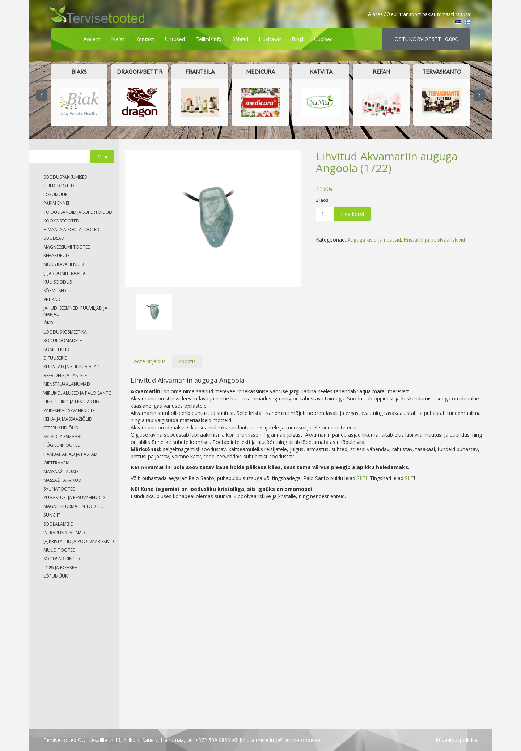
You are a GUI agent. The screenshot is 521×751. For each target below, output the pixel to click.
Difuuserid (55, 358)
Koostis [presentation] (187, 361)
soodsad (53, 238)
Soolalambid (58, 524)
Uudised (323, 39)
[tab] (148, 361)
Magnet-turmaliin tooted (73, 506)
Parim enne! (56, 203)
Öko (48, 323)
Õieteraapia (56, 463)
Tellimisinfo (208, 39)
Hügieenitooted (62, 445)
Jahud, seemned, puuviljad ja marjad (75, 311)
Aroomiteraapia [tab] (64, 273)
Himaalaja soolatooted (71, 229)
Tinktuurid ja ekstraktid (71, 402)
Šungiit (51, 515)
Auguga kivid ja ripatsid (374, 239)
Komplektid (56, 349)
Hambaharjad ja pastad (70, 454)
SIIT (408, 478)
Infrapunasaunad (64, 533)
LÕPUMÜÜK (55, 194)
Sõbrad (240, 39)
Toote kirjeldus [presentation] (148, 361)
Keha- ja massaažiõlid (67, 419)
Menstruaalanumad (66, 384)
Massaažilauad (60, 471)
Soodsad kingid (61, 559)
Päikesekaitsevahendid (68, 410)
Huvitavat (270, 39)
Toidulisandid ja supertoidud (77, 212)
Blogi (297, 39)
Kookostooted (61, 221)
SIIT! (362, 478)
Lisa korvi (352, 213)
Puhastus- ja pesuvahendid (74, 498)
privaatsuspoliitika (457, 740)
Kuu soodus (57, 282)
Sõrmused (54, 291)
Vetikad (51, 299)
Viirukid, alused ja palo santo (77, 393)
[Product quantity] (325, 214)
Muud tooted (59, 550)
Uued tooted (58, 186)
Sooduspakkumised (65, 177)
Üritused (175, 39)
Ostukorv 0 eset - (426, 39)
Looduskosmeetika (65, 332)
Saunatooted (59, 489)
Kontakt (144, 39)
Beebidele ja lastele (65, 375)
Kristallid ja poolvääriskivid (434, 239)
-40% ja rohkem (60, 567)
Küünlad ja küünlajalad (71, 367)
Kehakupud (56, 256)
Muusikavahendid (63, 264)
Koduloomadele (62, 341)
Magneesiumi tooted (67, 247)
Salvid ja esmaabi (62, 436)
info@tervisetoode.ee (295, 740)
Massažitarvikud (62, 480)
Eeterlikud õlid (61, 428)
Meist (117, 39)
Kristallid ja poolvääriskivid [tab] (78, 541)
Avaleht (92, 39)
